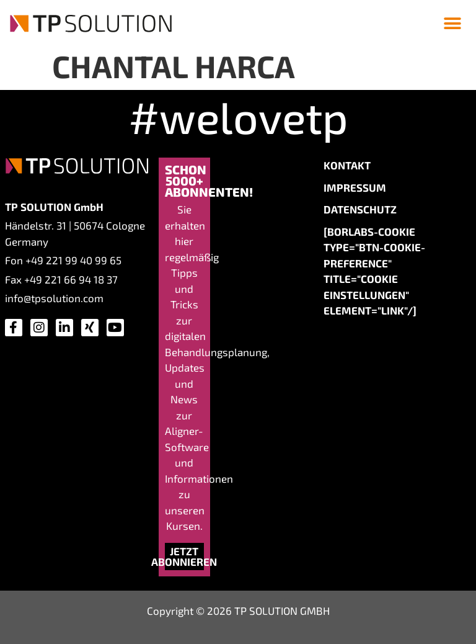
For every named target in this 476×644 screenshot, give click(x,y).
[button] (453, 23)
